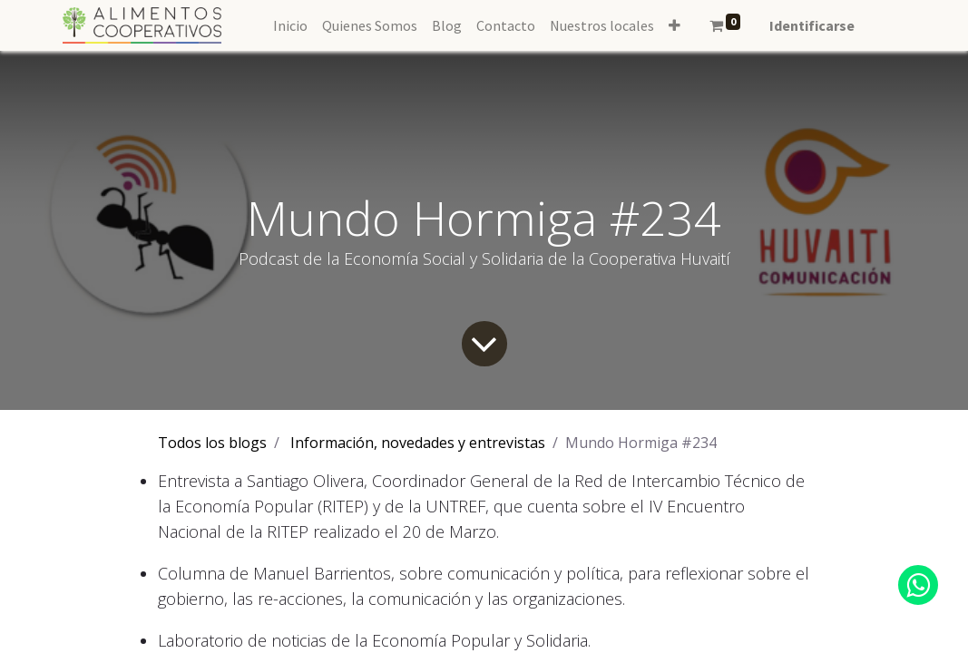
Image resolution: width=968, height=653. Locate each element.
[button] (674, 25)
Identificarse (812, 25)
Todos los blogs (212, 443)
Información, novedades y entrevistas (417, 443)
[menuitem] (290, 25)
